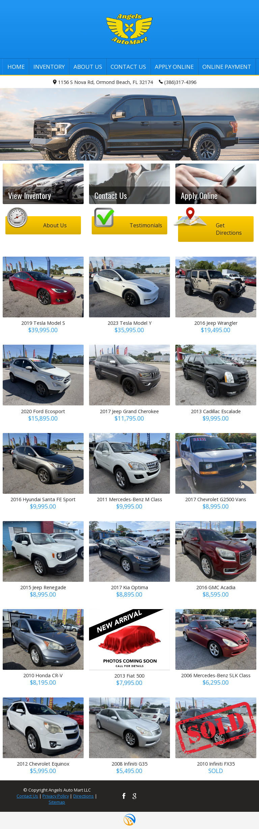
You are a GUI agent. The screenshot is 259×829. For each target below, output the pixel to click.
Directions (83, 796)
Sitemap (57, 802)
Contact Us (27, 796)
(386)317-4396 (177, 82)
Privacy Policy (55, 796)
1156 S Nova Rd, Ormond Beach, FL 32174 (103, 82)
